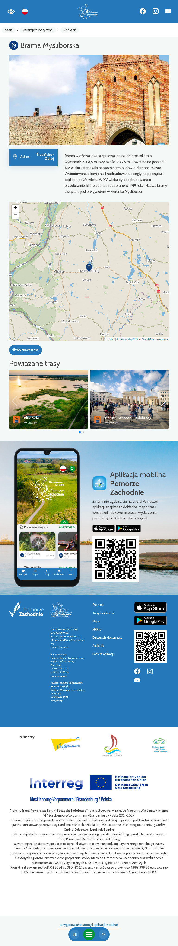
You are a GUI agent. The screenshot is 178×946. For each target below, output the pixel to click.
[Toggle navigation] (89, 934)
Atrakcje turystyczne (38, 30)
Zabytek (70, 30)
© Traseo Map (124, 339)
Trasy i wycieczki (103, 613)
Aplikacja (98, 645)
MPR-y (96, 629)
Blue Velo (31, 418)
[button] (89, 268)
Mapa (96, 621)
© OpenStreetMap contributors (150, 339)
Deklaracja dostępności (107, 637)
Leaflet (110, 339)
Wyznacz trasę (25, 350)
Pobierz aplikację (103, 654)
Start (8, 30)
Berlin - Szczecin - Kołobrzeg (128, 418)
